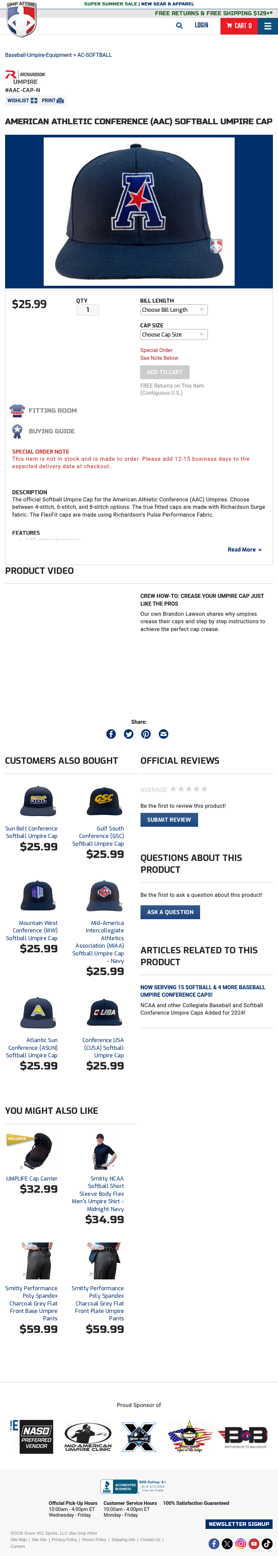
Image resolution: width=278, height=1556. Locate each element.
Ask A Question (170, 912)
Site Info (39, 1539)
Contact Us (151, 1539)
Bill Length (157, 300)
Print (49, 100)
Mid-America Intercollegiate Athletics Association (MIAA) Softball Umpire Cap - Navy (98, 942)
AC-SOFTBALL (94, 55)
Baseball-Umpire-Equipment (38, 55)
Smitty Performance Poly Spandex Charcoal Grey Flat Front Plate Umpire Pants (98, 1303)
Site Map (18, 1539)
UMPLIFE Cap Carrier (32, 1178)
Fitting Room (53, 410)
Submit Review (169, 819)
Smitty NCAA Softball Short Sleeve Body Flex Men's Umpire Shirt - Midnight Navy (98, 1194)
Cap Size (152, 325)
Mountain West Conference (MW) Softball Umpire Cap (32, 931)
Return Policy (94, 1539)
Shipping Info (123, 1539)
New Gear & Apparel (167, 4)
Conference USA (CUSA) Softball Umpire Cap (103, 1048)
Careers (17, 1546)
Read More (245, 549)
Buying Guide (52, 431)
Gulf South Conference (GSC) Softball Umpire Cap (98, 836)
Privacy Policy (64, 1539)
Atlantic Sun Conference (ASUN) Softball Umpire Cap (32, 1048)
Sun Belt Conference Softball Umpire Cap (31, 832)
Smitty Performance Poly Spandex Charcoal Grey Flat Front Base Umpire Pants (31, 1303)
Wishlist (18, 100)
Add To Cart (165, 372)
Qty (81, 300)
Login (201, 25)
